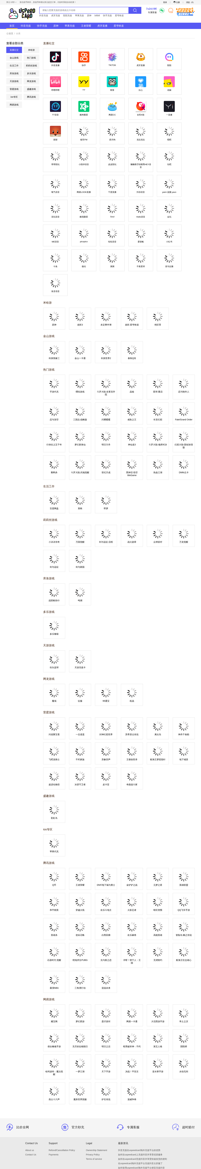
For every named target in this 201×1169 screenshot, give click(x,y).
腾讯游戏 (31, 97)
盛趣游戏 (31, 89)
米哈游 (31, 50)
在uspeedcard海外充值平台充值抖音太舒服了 (140, 1115)
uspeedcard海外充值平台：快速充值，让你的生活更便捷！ (147, 1133)
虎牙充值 (55, 15)
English (109, 1146)
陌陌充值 (67, 15)
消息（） (190, 2)
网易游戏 (14, 104)
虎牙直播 (102, 25)
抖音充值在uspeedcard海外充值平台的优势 (139, 1102)
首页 (11, 25)
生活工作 (14, 65)
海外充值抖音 (124, 1124)
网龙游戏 (31, 81)
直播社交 (14, 50)
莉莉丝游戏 (31, 65)
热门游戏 (31, 57)
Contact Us (30, 1107)
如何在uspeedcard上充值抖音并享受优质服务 (140, 1107)
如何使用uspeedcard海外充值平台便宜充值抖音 (141, 1120)
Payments (53, 1107)
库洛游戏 (14, 73)
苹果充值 (79, 15)
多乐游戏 (31, 73)
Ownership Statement (96, 1102)
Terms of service (94, 1111)
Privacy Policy (93, 1107)
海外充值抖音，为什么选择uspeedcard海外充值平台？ (144, 1129)
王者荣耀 (86, 25)
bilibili (97, 15)
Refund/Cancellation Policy (62, 1102)
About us (29, 1102)
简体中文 (99, 1146)
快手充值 (107, 15)
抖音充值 (43, 15)
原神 (89, 15)
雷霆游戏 (14, 89)
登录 (165, 2)
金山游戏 (14, 57)
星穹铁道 (119, 15)
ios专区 (14, 97)
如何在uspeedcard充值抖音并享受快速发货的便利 (142, 1111)
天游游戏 (14, 81)
